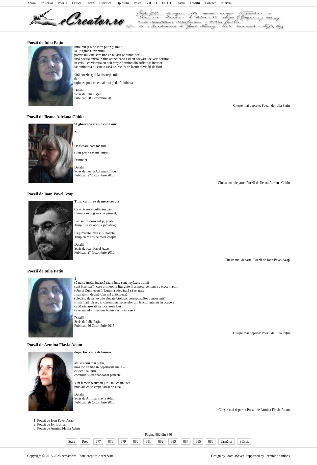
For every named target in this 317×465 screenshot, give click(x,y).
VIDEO (151, 3)
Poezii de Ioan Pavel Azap (50, 194)
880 (135, 441)
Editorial (47, 3)
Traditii (195, 3)
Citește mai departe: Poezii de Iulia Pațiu (261, 105)
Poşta (137, 3)
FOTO (166, 3)
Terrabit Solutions (277, 456)
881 (148, 441)
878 (110, 441)
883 (173, 441)
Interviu (226, 3)
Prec (85, 441)
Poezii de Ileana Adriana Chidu (55, 116)
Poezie (62, 3)
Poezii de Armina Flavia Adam (54, 344)
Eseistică (105, 3)
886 (210, 441)
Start (71, 441)
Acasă (31, 3)
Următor (226, 441)
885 (198, 441)
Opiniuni (122, 3)
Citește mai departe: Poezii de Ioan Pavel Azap (257, 260)
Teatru (180, 3)
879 (123, 441)
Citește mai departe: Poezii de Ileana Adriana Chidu (254, 183)
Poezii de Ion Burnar (51, 424)
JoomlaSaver (235, 456)
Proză (90, 3)
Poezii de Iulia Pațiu (45, 42)
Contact (210, 3)
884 (185, 441)
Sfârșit (244, 441)
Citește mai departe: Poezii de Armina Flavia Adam (254, 410)
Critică (76, 3)
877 (98, 441)
